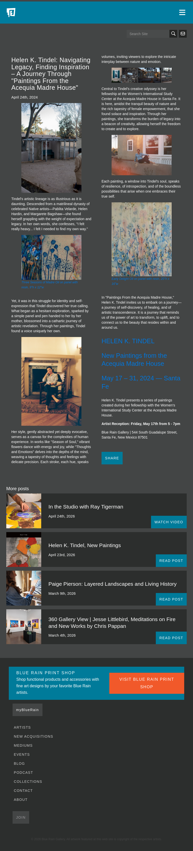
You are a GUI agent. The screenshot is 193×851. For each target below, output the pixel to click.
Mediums (23, 745)
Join (21, 817)
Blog (19, 763)
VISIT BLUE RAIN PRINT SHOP (146, 683)
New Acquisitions (33, 736)
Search (173, 34)
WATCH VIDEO (169, 522)
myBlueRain (27, 710)
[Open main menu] (183, 12)
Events (22, 754)
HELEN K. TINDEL (128, 341)
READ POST (171, 561)
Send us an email (183, 34)
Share (112, 458)
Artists (22, 727)
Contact (23, 791)
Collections (28, 782)
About (21, 800)
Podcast (23, 773)
